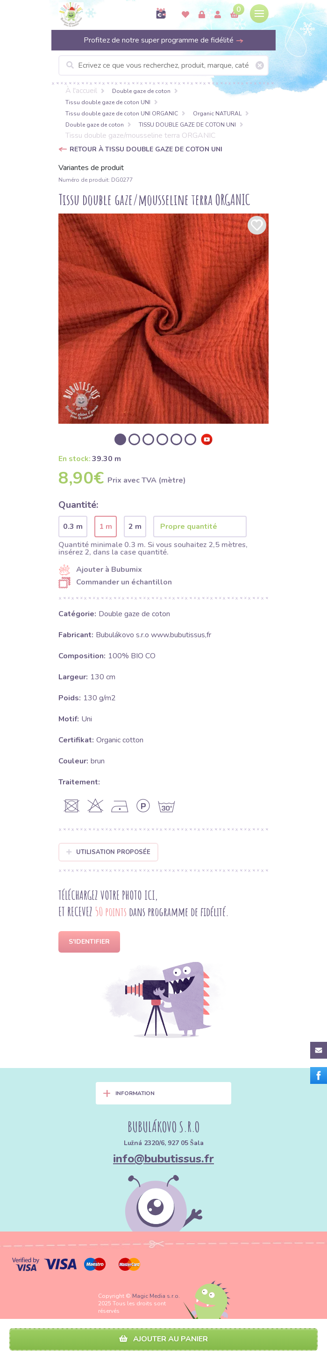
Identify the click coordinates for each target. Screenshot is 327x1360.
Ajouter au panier (163, 1339)
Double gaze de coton (141, 91)
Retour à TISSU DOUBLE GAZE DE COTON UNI (146, 149)
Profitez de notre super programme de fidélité (164, 40)
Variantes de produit (91, 168)
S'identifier (89, 941)
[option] (163, 319)
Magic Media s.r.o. (156, 1296)
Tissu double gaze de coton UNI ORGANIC (121, 113)
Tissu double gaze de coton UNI (107, 102)
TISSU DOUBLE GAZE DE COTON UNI (187, 124)
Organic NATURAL (217, 113)
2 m (135, 526)
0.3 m (73, 526)
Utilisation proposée (108, 852)
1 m (105, 526)
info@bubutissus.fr (163, 1158)
